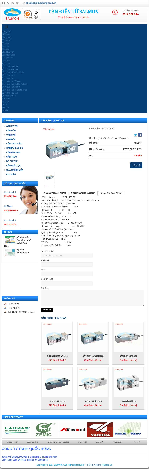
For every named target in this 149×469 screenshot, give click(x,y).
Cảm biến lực (8, 78)
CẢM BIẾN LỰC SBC (128, 356)
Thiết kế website (93, 465)
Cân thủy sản (8, 52)
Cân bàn (5, 43)
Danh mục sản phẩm (58, 442)
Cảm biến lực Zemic (11, 87)
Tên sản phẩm (47, 251)
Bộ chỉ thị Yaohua (10, 69)
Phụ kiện (6, 98)
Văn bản (5, 107)
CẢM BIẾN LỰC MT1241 (57, 356)
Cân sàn (5, 46)
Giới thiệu (6, 34)
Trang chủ (6, 31)
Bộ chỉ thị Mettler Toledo (13, 72)
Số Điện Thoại (47, 279)
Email (43, 270)
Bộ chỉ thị (6, 63)
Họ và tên (45, 260)
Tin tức (5, 104)
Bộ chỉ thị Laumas (10, 66)
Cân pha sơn (8, 58)
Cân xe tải (6, 40)
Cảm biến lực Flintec (11, 81)
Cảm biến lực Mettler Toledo (14, 84)
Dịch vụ (5, 101)
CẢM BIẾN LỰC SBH (93, 401)
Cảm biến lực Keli (10, 93)
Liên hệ (5, 110)
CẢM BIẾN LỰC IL (128, 401)
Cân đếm (6, 49)
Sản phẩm (6, 37)
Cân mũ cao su (8, 55)
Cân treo (6, 60)
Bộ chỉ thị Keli (8, 75)
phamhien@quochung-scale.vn (41, 3)
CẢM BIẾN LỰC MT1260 (92, 356)
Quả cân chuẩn (9, 96)
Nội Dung (45, 288)
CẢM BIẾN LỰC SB (57, 401)
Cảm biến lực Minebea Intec (14, 90)
